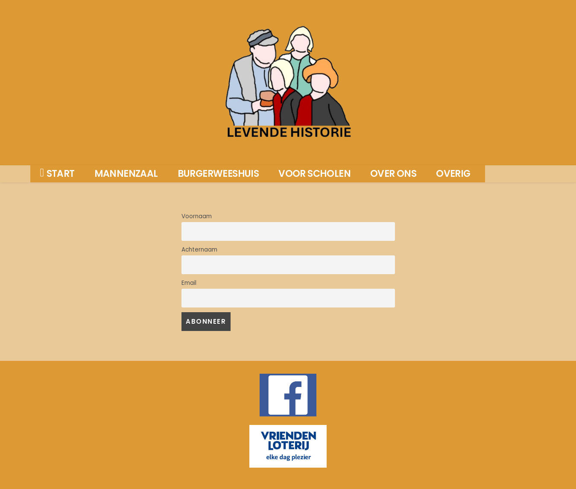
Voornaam (196, 216)
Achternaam (199, 250)
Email (188, 283)
